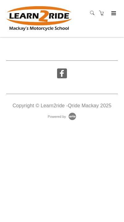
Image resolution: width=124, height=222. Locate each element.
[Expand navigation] (113, 13)
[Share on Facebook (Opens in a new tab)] (62, 74)
